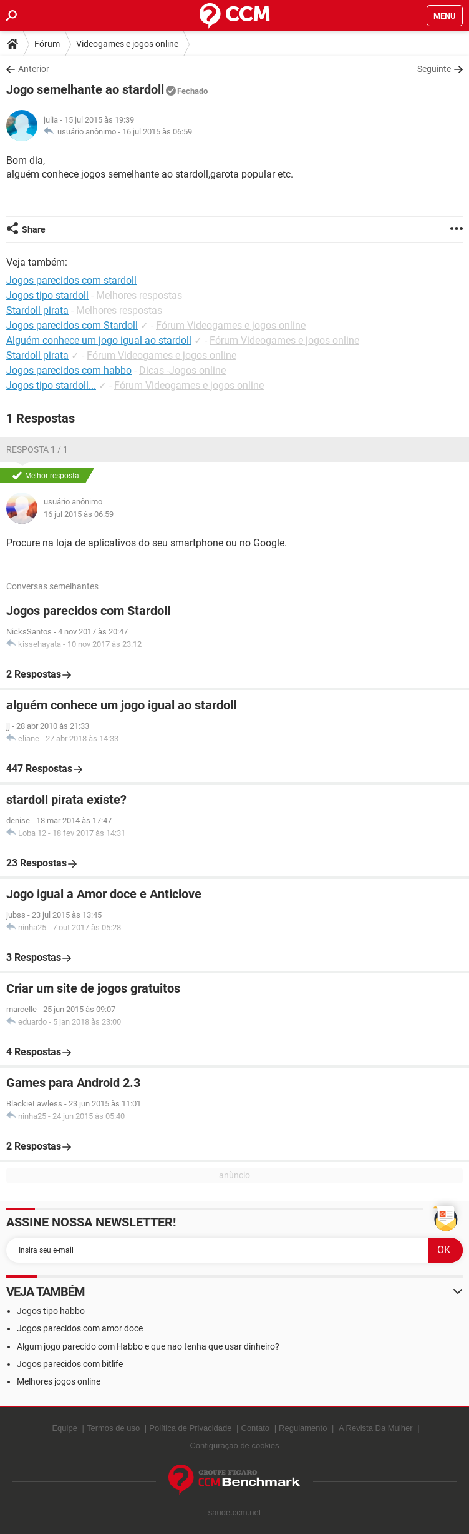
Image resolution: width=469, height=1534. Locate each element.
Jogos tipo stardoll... (51, 385)
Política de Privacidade (190, 1428)
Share (34, 229)
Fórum (47, 44)
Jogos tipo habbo (51, 1311)
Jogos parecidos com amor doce (80, 1328)
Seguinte (434, 69)
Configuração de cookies (234, 1445)
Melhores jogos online (58, 1381)
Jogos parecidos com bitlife (70, 1364)
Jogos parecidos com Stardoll (72, 325)
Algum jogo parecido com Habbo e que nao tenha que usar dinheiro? (148, 1346)
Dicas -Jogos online (182, 370)
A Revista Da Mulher (376, 1428)
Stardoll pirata (37, 355)
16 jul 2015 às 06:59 (157, 131)
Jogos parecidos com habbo (69, 370)
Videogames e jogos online (127, 44)
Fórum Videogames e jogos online (231, 325)
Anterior (33, 69)
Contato (255, 1428)
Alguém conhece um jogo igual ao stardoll (98, 340)
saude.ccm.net (234, 1512)
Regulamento (303, 1428)
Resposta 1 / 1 (37, 449)
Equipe (64, 1428)
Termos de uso (113, 1428)
